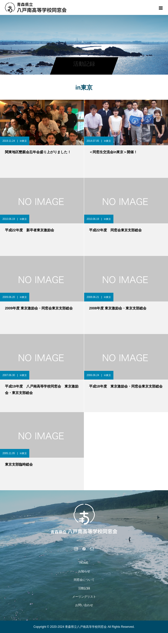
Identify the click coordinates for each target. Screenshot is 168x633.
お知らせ (84, 571)
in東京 (23, 141)
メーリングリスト (84, 596)
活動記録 (84, 588)
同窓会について (84, 580)
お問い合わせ (84, 605)
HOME (84, 563)
